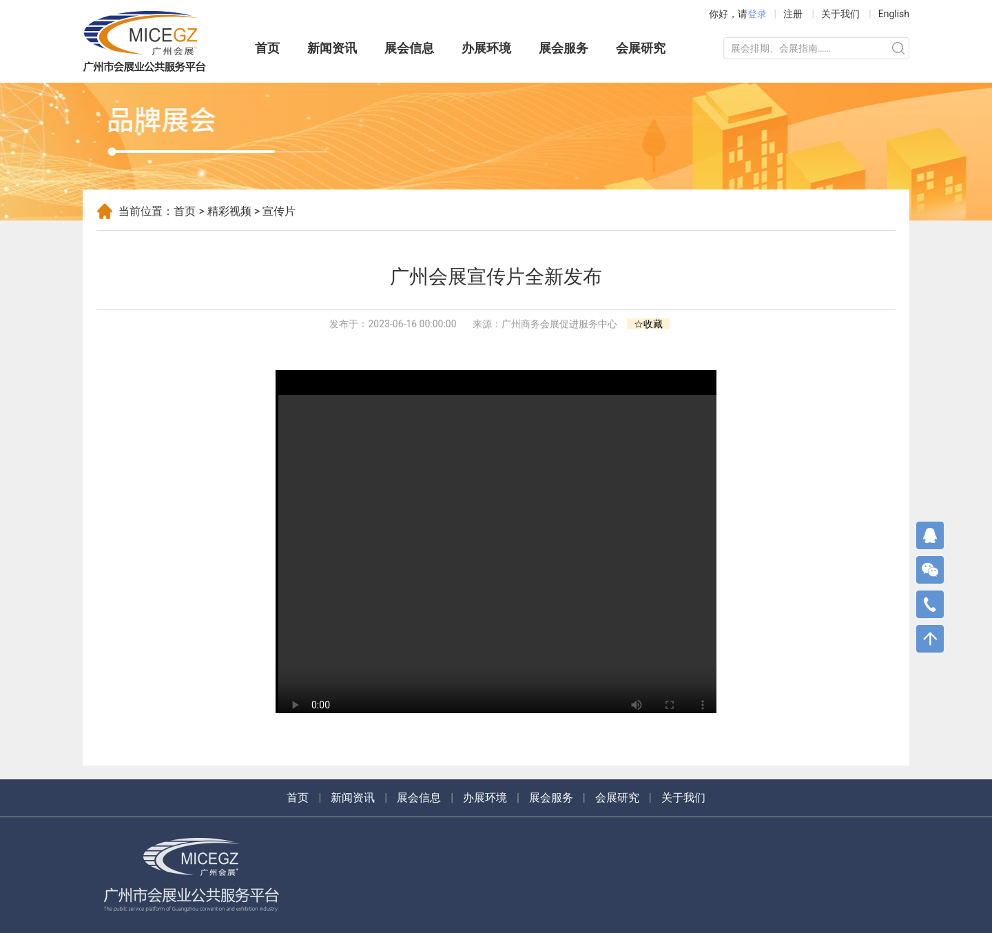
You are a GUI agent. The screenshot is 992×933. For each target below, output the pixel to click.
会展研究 (640, 48)
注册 (793, 13)
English (893, 13)
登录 (757, 13)
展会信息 (409, 48)
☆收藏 (648, 323)
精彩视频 (229, 211)
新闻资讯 (332, 48)
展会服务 (563, 48)
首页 (267, 48)
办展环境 (486, 48)
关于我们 (840, 13)
